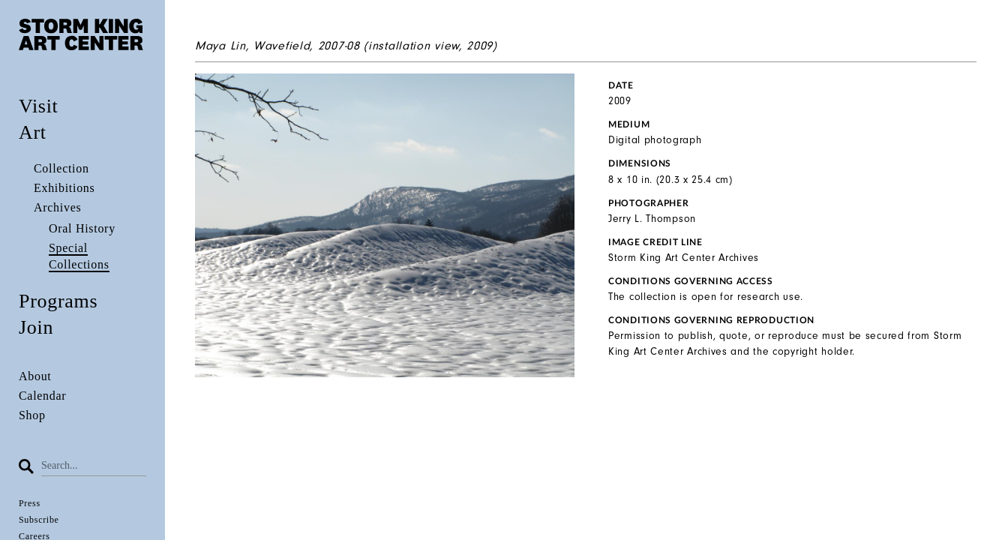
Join (36, 327)
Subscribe (39, 519)
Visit (38, 106)
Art (32, 132)
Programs (58, 301)
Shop (32, 415)
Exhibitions (64, 188)
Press (29, 503)
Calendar (42, 395)
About (35, 376)
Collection (61, 168)
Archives (57, 207)
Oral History (82, 228)
